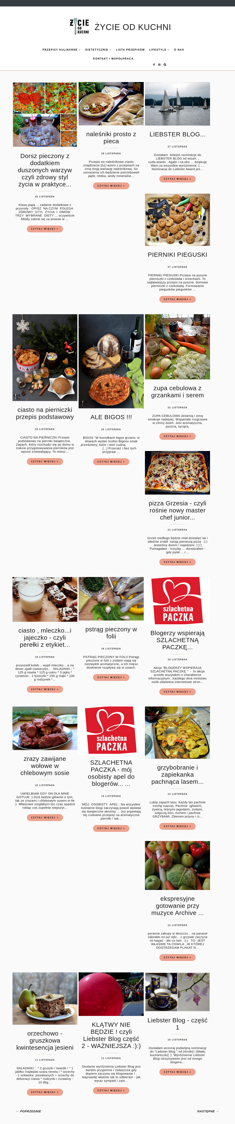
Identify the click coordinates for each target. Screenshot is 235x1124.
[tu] (103, 161)
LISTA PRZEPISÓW (121, 49)
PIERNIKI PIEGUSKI (177, 250)
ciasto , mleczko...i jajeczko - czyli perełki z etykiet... (44, 633)
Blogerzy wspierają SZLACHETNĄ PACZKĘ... (177, 636)
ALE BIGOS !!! (111, 413)
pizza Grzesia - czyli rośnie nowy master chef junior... (177, 506)
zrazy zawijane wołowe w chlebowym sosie (44, 762)
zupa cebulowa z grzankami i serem (177, 388)
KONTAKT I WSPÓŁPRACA (104, 58)
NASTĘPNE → (208, 1107)
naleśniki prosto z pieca (111, 134)
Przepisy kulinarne (53, 49)
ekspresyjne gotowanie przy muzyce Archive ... (177, 901)
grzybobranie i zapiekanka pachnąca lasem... (177, 770)
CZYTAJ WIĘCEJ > (45, 225)
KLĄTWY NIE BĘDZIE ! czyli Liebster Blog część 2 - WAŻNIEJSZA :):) (111, 1031)
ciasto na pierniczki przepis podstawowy (45, 409)
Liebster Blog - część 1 (177, 1020)
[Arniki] (188, 1047)
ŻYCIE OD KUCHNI (133, 27)
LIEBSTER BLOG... (178, 130)
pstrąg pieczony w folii (111, 629)
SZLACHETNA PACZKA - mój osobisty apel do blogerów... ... (111, 769)
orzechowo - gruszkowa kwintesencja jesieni (44, 1036)
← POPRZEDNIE (28, 1107)
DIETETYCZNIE (90, 49)
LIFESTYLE (150, 49)
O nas (170, 49)
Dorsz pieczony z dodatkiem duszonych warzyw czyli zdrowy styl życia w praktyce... (45, 166)
